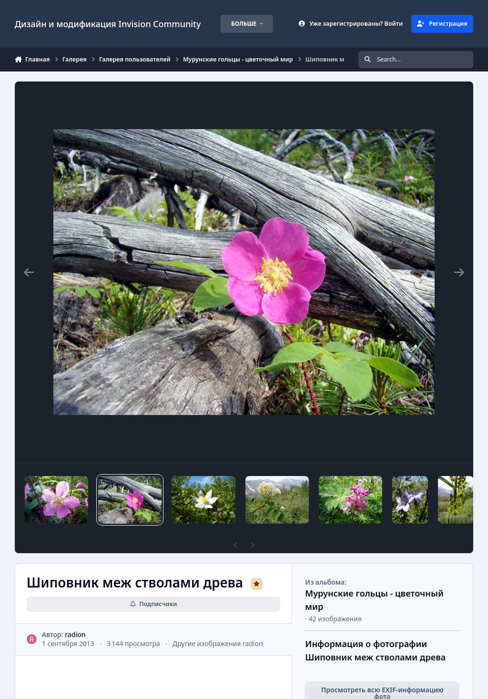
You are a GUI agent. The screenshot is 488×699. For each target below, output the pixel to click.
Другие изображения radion (218, 643)
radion (75, 634)
